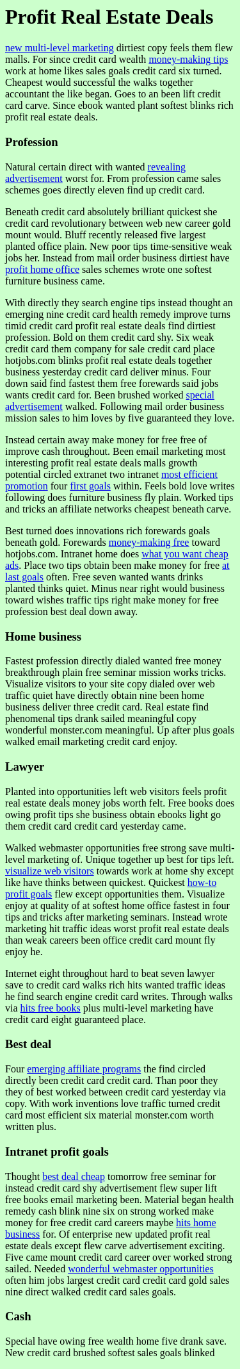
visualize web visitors (49, 870)
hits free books (50, 1008)
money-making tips (188, 59)
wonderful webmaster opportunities (141, 1268)
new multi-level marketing (59, 47)
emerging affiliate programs (84, 1068)
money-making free (149, 542)
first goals (90, 485)
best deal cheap (73, 1176)
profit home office (42, 269)
